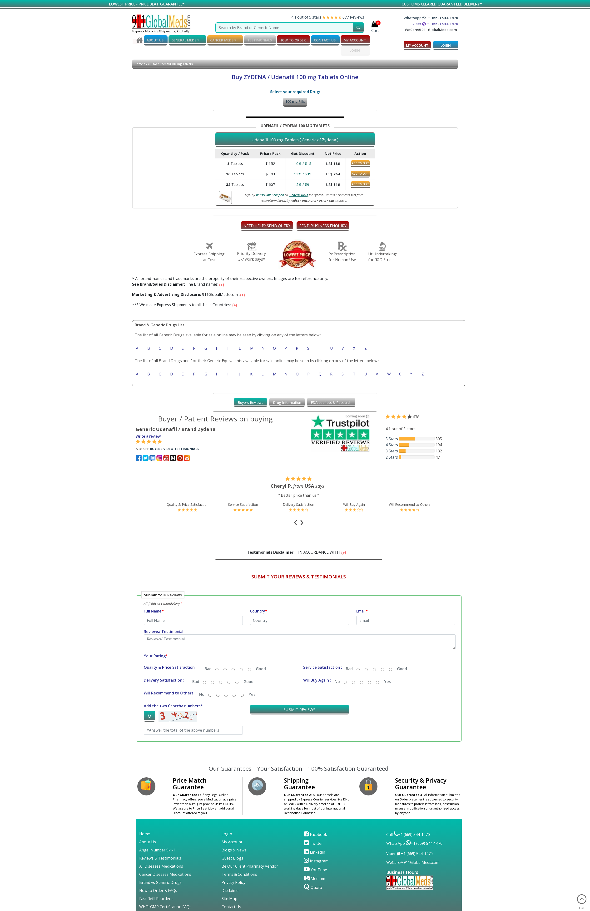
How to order (283, 40)
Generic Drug (298, 193)
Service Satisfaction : (322, 655)
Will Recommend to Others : (169, 681)
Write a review (149, 435)
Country (258, 599)
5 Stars (392, 437)
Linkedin (314, 840)
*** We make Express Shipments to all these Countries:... (185, 303)
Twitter (313, 831)
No (337, 670)
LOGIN (340, 49)
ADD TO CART (360, 161)
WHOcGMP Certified (270, 193)
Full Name (154, 599)
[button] (299, 657)
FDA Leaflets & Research (334, 401)
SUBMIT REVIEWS (299, 698)
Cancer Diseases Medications (165, 862)
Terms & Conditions (239, 862)
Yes (387, 670)
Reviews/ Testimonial (163, 620)
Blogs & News (234, 838)
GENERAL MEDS (183, 40)
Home (138, 63)
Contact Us (231, 895)
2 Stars (392, 456)
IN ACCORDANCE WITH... (297, 540)
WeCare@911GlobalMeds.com (431, 29)
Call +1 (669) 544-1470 (408, 822)
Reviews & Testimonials (160, 846)
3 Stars (392, 450)
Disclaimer (231, 878)
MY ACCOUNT (340, 40)
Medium (314, 867)
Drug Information (287, 401)
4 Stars (392, 443)
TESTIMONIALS (252, 40)
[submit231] (358, 27)
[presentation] (296, 517)
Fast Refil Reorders (156, 887)
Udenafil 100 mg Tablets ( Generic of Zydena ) (295, 138)
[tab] (247, 401)
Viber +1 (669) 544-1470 (435, 23)
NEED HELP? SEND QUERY (266, 224)
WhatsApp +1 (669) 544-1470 (431, 17)
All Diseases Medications (161, 854)
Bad (208, 657)
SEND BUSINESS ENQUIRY (323, 224)
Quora (313, 875)
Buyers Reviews (247, 401)
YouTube (315, 858)
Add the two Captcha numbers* (173, 694)
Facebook (315, 822)
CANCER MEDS (218, 40)
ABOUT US (154, 40)
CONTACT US (313, 40)
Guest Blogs (232, 846)
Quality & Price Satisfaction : (170, 655)
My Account (232, 830)
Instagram (316, 849)
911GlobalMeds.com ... (189, 293)
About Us (147, 830)
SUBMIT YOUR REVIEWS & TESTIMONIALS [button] (298, 565)
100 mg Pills (295, 100)
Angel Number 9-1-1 (157, 838)
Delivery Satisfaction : (164, 668)
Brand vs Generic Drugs (160, 870)
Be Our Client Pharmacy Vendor (250, 854)
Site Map (229, 887)
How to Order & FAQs (158, 878)
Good (261, 657)
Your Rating (156, 644)
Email (362, 599)
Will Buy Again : (317, 668)
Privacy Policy (233, 870)
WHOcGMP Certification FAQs (165, 895)
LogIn (227, 822)
